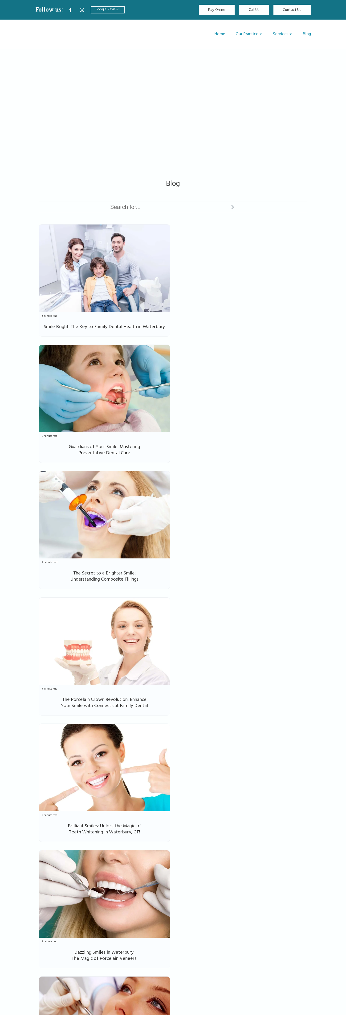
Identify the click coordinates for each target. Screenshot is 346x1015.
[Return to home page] (63, 34)
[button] (70, 10)
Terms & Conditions (293, 969)
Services (280, 34)
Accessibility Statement (289, 958)
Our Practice (247, 34)
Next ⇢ (299, 860)
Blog (307, 34)
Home (219, 34)
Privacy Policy (298, 946)
